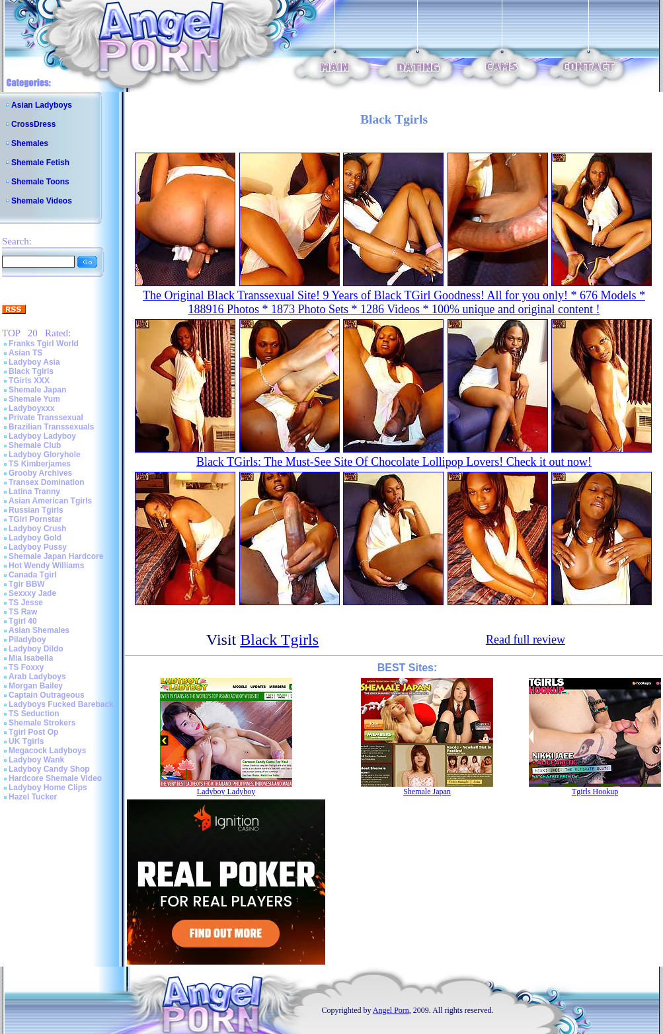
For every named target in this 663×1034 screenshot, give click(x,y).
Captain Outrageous (47, 695)
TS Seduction (34, 713)
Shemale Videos (41, 200)
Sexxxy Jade (32, 593)
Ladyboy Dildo (36, 648)
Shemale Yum (34, 399)
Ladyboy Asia (34, 362)
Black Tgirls (31, 371)
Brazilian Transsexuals (51, 426)
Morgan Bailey (36, 685)
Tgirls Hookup (595, 791)
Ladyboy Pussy (38, 547)
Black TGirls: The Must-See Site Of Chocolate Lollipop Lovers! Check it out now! (394, 461)
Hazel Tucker (33, 796)
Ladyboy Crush (37, 528)
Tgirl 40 (23, 621)
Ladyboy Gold (35, 537)
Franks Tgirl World (44, 343)
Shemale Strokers (42, 722)
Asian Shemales (39, 630)
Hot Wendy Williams (46, 565)
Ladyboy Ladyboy (42, 436)
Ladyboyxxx (31, 408)
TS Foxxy (26, 667)
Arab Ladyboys (37, 676)
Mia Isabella (31, 658)
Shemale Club (35, 445)
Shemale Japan (37, 389)
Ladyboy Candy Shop (49, 769)
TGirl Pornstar (35, 519)
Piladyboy (27, 639)
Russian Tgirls (36, 510)
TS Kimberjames (40, 463)
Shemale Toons (40, 181)
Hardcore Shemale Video (55, 778)
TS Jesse (26, 602)
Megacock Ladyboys (47, 750)
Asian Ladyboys (41, 105)
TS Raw (23, 611)
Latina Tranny (34, 491)
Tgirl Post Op (33, 732)
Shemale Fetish (40, 162)
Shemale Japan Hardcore (56, 556)
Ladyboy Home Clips (48, 787)
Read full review (525, 639)
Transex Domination (47, 482)
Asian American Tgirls (50, 500)
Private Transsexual (46, 417)
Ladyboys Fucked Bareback (61, 704)
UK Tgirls (26, 741)
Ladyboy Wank (36, 759)
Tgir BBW (27, 584)
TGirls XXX (29, 380)
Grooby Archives (40, 473)
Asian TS (25, 352)
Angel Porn (391, 1010)
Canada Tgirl (33, 574)
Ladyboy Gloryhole (45, 454)
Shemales (29, 143)
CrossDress (33, 124)
